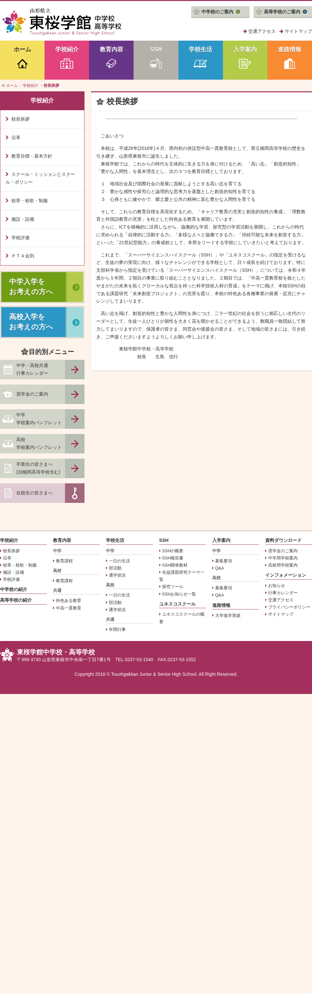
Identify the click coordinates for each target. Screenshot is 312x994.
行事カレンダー (283, 592)
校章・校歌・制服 (29, 200)
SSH (156, 49)
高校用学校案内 (283, 565)
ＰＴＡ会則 (22, 255)
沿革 (15, 137)
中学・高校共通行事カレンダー (32, 369)
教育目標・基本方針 (31, 156)
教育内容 (111, 49)
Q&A (219, 568)
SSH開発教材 (175, 565)
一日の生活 (119, 560)
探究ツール (172, 586)
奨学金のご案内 (32, 394)
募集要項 (223, 560)
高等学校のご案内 (282, 11)
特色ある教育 (68, 600)
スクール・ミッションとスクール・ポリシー (40, 178)
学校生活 (200, 49)
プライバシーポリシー (289, 607)
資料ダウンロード (283, 540)
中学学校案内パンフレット (39, 418)
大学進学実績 (227, 615)
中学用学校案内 (283, 558)
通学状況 (117, 575)
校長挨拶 (20, 119)
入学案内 (245, 49)
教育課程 (64, 560)
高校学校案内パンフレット (39, 443)
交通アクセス (262, 31)
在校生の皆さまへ (34, 492)
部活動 (115, 568)
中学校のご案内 (217, 11)
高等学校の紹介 (16, 600)
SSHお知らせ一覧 (179, 594)
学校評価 (20, 237)
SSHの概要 (173, 550)
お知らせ (276, 585)
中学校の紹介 (13, 589)
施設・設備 (22, 219)
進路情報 (289, 49)
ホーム (22, 49)
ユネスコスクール (177, 604)
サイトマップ (298, 31)
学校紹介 (67, 49)
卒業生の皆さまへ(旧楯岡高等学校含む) (38, 468)
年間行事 (117, 629)
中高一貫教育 (68, 608)
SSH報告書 (173, 558)
